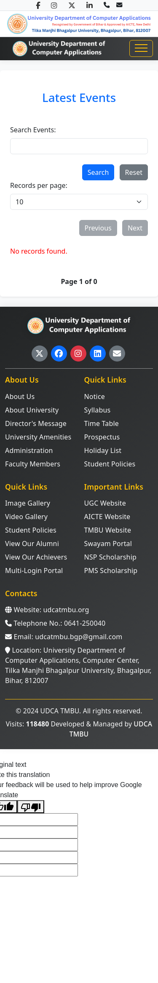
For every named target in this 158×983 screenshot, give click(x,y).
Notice (94, 396)
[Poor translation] (30, 806)
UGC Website (105, 503)
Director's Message (36, 423)
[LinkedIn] (89, 5)
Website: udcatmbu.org (47, 609)
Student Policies (110, 464)
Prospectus (102, 437)
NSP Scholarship (110, 557)
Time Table (101, 423)
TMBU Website (107, 530)
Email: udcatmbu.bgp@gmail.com (63, 636)
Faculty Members (32, 464)
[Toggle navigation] (141, 48)
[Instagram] (54, 5)
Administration (29, 450)
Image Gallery (27, 503)
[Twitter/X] (71, 5)
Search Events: (33, 129)
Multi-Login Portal (34, 570)
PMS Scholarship (111, 570)
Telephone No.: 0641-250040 (55, 623)
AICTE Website (107, 516)
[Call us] (107, 5)
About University (32, 410)
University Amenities (38, 437)
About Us (20, 396)
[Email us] (119, 5)
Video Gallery (26, 516)
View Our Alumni (32, 543)
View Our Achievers (36, 557)
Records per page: (38, 185)
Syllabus (97, 410)
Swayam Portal (108, 543)
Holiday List (103, 450)
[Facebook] (38, 5)
